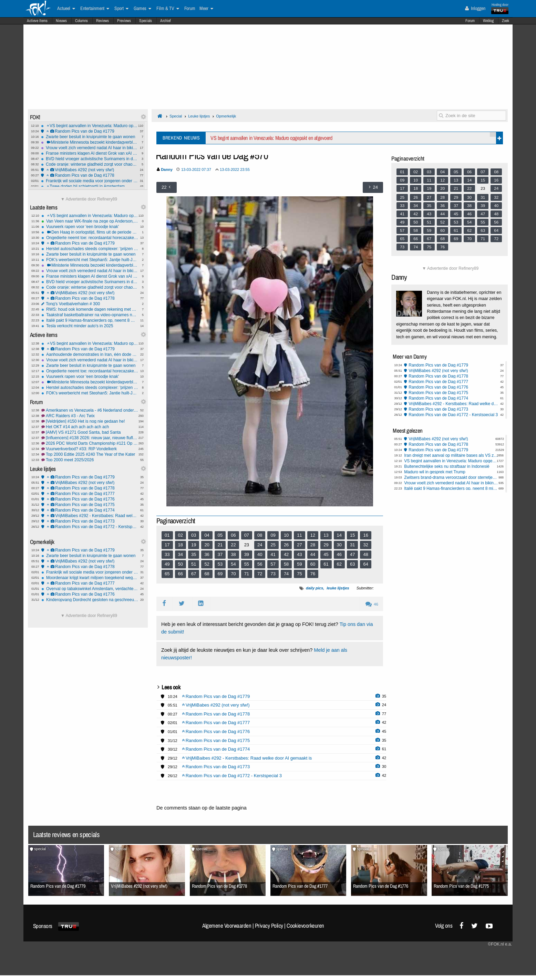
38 (233, 554)
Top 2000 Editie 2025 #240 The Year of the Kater (89, 454)
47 (352, 554)
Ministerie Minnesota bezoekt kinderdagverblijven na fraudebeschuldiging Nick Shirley (89, 142)
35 (193, 554)
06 (233, 535)
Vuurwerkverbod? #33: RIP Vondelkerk (89, 449)
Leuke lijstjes (199, 116)
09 (272, 535)
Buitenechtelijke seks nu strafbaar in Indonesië (446, 466)
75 (299, 573)
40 (259, 554)
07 (246, 535)
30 (339, 544)
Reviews (102, 20)
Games (142, 8)
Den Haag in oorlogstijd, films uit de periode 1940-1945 (89, 232)
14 (339, 535)
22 (233, 544)
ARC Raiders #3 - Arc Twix (89, 416)
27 (299, 544)
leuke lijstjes (338, 588)
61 (325, 564)
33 (167, 554)
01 (167, 535)
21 (220, 544)
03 (193, 535)
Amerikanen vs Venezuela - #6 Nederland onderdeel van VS (89, 410)
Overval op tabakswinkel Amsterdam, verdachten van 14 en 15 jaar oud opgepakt (89, 589)
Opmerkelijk (226, 116)
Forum (470, 20)
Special (175, 116)
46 (339, 554)
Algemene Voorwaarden (226, 925)
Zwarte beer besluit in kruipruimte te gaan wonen (89, 137)
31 (352, 544)
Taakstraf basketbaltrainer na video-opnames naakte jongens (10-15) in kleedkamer (89, 315)
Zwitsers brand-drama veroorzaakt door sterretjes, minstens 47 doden (451, 477)
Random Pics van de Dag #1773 (89, 521)
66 (180, 573)
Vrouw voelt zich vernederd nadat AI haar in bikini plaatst (89, 148)
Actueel (66, 8)
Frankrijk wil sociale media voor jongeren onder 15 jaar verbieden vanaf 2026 (89, 181)
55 (246, 564)
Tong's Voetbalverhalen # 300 (89, 304)
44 (312, 554)
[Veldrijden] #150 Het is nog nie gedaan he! (89, 421)
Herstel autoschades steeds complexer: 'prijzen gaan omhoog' (89, 249)
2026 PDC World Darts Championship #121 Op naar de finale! (89, 443)
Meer (206, 8)
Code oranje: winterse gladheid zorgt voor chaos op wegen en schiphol (89, 164)
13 (325, 535)
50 (180, 564)
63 (352, 564)
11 (299, 535)
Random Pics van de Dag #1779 (89, 131)
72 (259, 573)
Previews (124, 20)
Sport (121, 8)
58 (286, 564)
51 (193, 564)
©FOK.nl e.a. (500, 944)
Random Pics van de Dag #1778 (89, 175)
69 (220, 573)
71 (246, 573)
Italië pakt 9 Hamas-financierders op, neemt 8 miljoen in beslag (89, 320)
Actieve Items (37, 20)
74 (286, 573)
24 (259, 544)
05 (220, 535)
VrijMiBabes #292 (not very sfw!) (89, 170)
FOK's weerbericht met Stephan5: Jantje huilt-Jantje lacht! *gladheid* (89, 260)
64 (365, 564)
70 (233, 573)
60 (312, 564)
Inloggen (475, 8)
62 (339, 564)
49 (167, 564)
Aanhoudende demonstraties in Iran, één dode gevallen (89, 354)
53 (220, 564)
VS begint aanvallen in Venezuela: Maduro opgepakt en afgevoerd (89, 126)
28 (312, 544)
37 (220, 554)
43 (299, 554)
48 (365, 554)
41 (272, 554)
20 (206, 544)
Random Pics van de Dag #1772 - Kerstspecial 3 (89, 527)
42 (286, 554)
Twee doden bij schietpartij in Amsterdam (89, 186)
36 (206, 554)
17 (167, 544)
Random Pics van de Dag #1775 (89, 505)
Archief (165, 20)
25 (272, 544)
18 (180, 544)
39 (246, 554)
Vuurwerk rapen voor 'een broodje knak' (89, 227)
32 (365, 544)
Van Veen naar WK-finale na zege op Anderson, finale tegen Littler (89, 221)
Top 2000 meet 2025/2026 (89, 460)
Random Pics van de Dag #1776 (89, 499)
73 (272, 573)
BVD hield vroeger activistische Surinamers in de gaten (89, 159)
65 (167, 573)
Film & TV (167, 8)
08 (259, 535)
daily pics (314, 588)
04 (206, 535)
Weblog (488, 20)
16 (365, 535)
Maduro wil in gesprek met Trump (434, 472)
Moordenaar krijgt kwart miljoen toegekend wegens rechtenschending (89, 578)
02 (180, 535)
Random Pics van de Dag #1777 (89, 494)
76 (312, 573)
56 (259, 564)
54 (233, 564)
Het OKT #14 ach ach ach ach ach (89, 427)
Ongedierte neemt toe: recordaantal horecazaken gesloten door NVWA (89, 238)
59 (299, 564)
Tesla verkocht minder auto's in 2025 (89, 326)
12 (312, 535)
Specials (145, 20)
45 (325, 554)
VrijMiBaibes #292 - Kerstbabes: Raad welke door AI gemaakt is (89, 516)
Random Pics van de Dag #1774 (89, 510)
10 (286, 535)
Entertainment (94, 8)
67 (193, 573)
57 (272, 564)
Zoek (505, 20)
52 (206, 564)
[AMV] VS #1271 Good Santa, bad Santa (89, 432)
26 (286, 544)
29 (325, 544)
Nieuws (61, 20)
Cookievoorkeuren (305, 925)
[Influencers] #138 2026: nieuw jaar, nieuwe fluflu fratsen (89, 438)
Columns (81, 20)
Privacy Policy (269, 925)
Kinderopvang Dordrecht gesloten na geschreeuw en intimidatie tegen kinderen (89, 600)
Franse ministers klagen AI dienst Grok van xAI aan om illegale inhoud (89, 153)
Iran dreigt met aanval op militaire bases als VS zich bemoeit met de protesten (451, 455)
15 (352, 535)
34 (180, 554)
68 (206, 573)
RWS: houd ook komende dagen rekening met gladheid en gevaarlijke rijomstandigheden (89, 309)
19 (193, 544)
